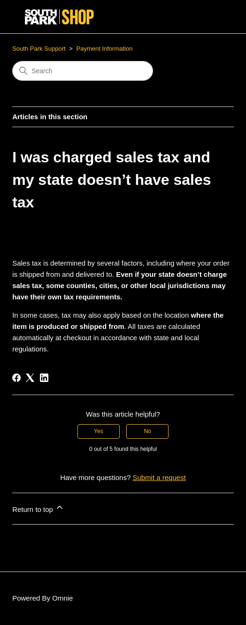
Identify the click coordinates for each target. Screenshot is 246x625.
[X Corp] (30, 377)
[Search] (83, 70)
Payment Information (105, 48)
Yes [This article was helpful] (98, 431)
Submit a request (158, 477)
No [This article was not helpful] (147, 431)
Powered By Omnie (42, 598)
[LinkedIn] (44, 377)
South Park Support (38, 48)
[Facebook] (16, 377)
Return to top (38, 508)
